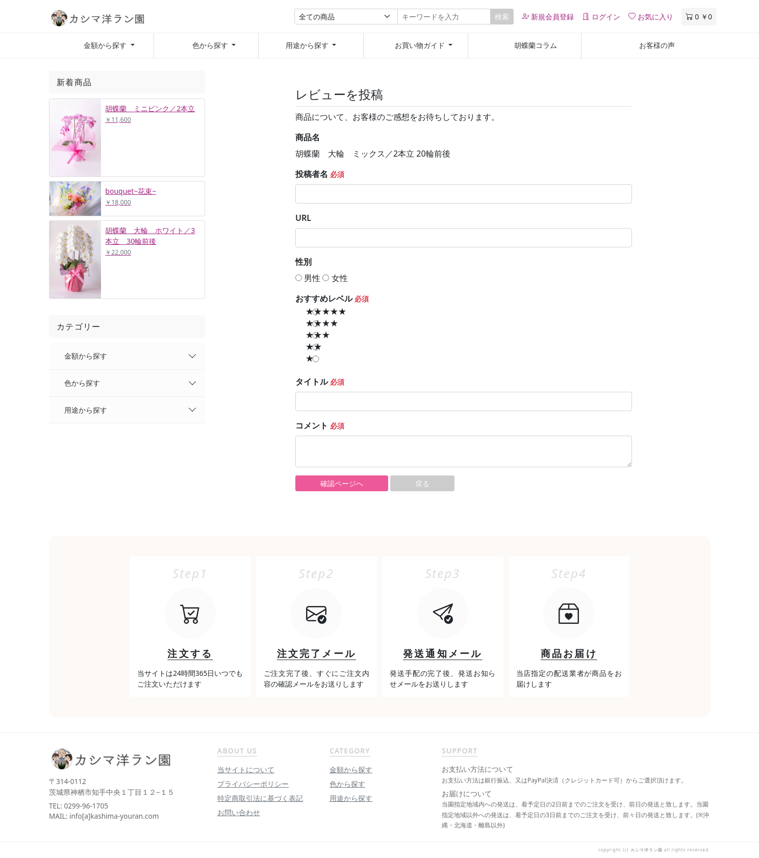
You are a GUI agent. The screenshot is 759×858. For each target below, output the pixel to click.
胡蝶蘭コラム (535, 45)
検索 (502, 16)
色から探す (82, 383)
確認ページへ (341, 483)
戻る (422, 483)
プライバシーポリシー (253, 784)
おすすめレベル (323, 298)
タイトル (311, 381)
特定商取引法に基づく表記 (260, 798)
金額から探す (85, 356)
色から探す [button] (210, 45)
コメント (311, 425)
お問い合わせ (238, 812)
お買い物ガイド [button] (419, 45)
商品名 (307, 137)
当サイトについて (245, 769)
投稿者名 (311, 174)
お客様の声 (657, 45)
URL (303, 217)
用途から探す (85, 410)
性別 (303, 261)
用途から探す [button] (308, 45)
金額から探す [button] (105, 45)
